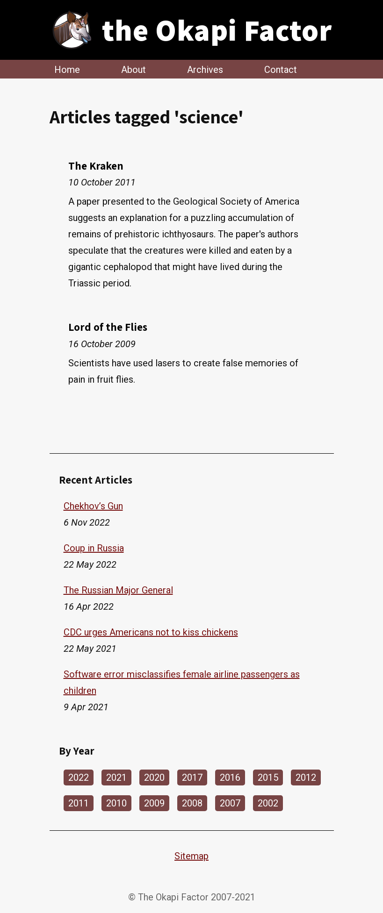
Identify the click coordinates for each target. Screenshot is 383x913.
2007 (230, 803)
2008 (192, 803)
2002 (268, 803)
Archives (205, 69)
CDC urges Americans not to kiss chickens (151, 632)
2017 (192, 777)
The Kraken (95, 165)
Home (67, 69)
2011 (78, 803)
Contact (280, 69)
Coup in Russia (94, 548)
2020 (154, 777)
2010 (116, 803)
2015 (268, 777)
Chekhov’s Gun (93, 506)
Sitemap (191, 856)
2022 (78, 777)
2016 (230, 777)
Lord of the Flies (107, 327)
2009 (154, 803)
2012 (306, 777)
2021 (116, 777)
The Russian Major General (118, 590)
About (133, 69)
